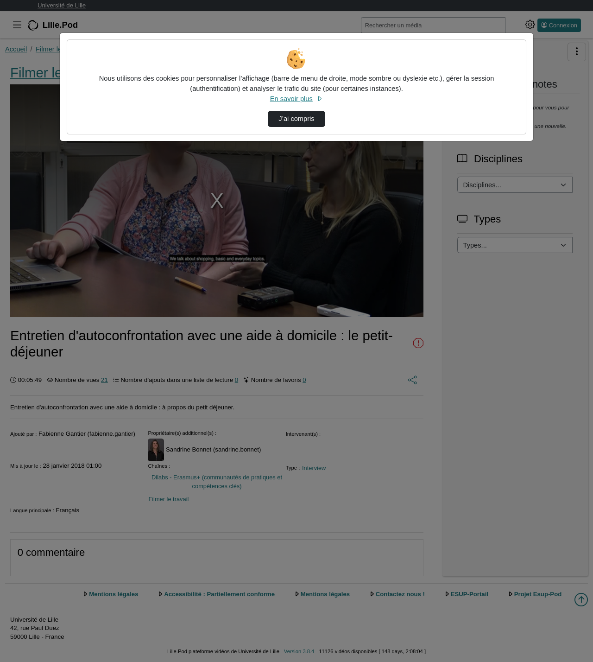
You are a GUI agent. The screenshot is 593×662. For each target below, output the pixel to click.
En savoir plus (296, 99)
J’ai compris (296, 118)
